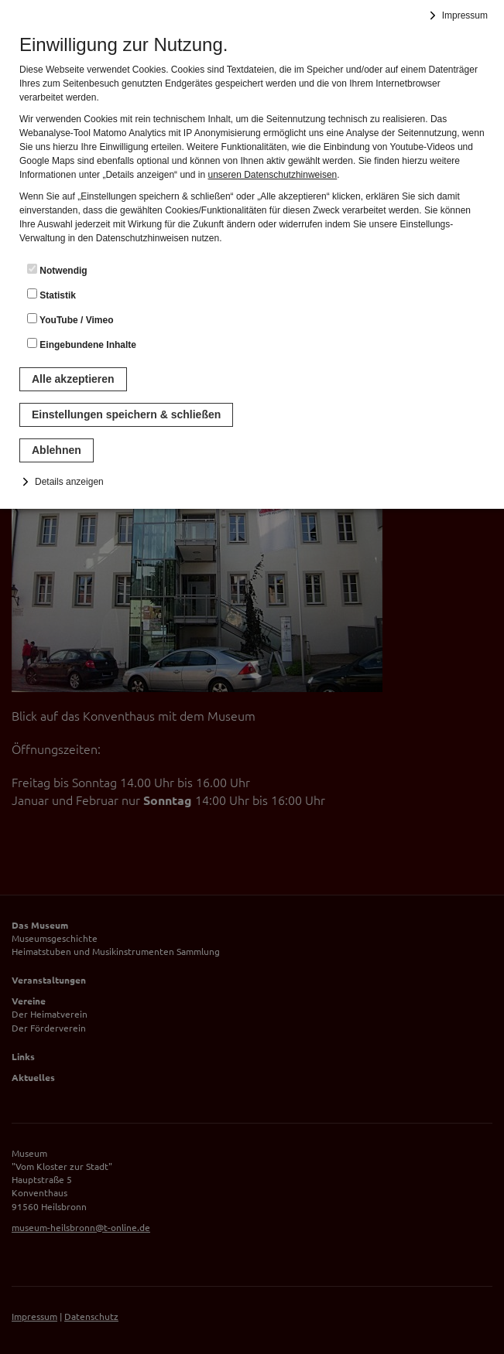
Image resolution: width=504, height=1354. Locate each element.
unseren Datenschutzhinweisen (272, 174)
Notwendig (57, 270)
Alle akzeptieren (73, 379)
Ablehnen (56, 450)
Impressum (465, 15)
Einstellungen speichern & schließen (126, 414)
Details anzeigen (69, 481)
